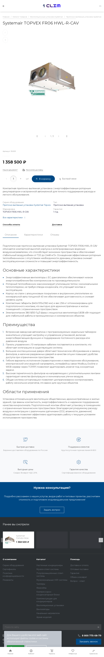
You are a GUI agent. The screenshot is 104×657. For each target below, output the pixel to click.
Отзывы (54, 234)
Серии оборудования (13, 565)
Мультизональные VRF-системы (51, 580)
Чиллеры (40, 584)
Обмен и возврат (78, 577)
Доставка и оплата (79, 565)
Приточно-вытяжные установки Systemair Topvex (27, 205)
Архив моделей (43, 617)
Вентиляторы (42, 609)
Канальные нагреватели (48, 613)
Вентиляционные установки (50, 605)
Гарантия (74, 573)
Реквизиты (8, 580)
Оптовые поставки (79, 569)
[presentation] (3, 540)
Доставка (57, 225)
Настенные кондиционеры (49, 565)
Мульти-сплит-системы (47, 569)
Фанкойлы (41, 588)
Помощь (75, 559)
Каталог (41, 559)
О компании (10, 559)
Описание (11, 234)
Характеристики (33, 234)
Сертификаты (9, 569)
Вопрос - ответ (77, 581)
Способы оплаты (11, 225)
